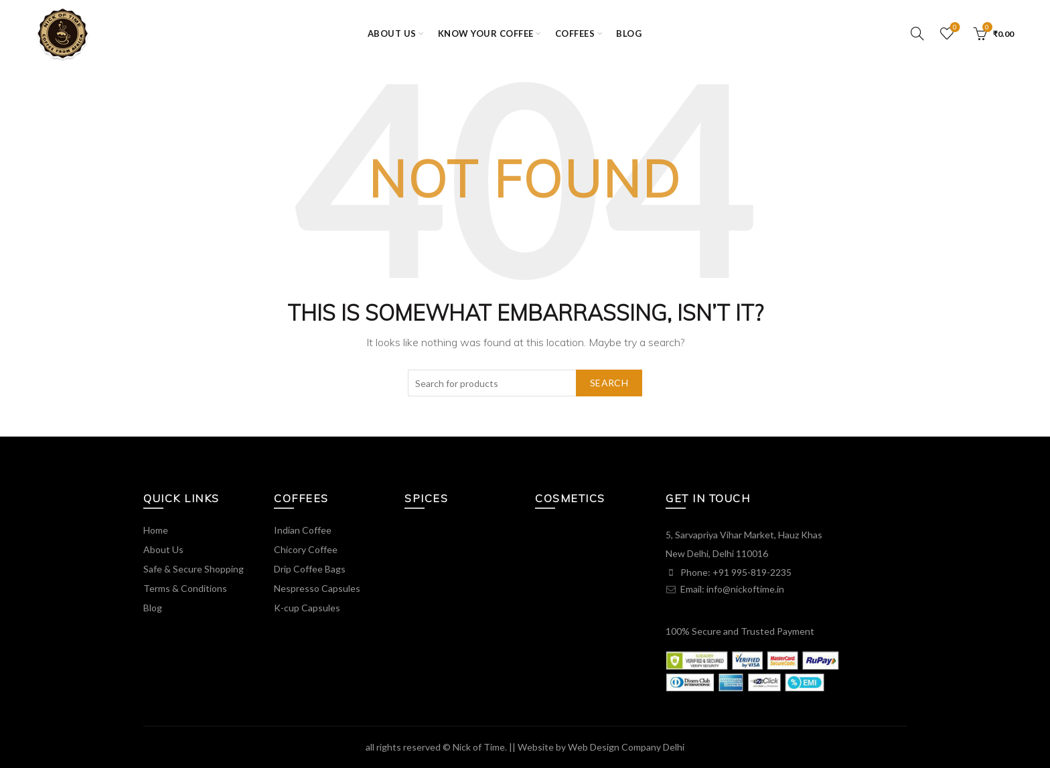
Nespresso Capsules (317, 588)
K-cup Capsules (307, 607)
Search (609, 382)
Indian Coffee (302, 530)
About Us (163, 549)
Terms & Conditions (185, 588)
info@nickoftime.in (745, 589)
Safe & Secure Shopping (193, 568)
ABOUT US (392, 33)
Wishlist (953, 27)
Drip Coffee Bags (310, 568)
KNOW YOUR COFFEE (486, 33)
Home (155, 530)
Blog (629, 33)
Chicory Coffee (306, 549)
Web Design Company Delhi (626, 747)
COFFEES (575, 33)
